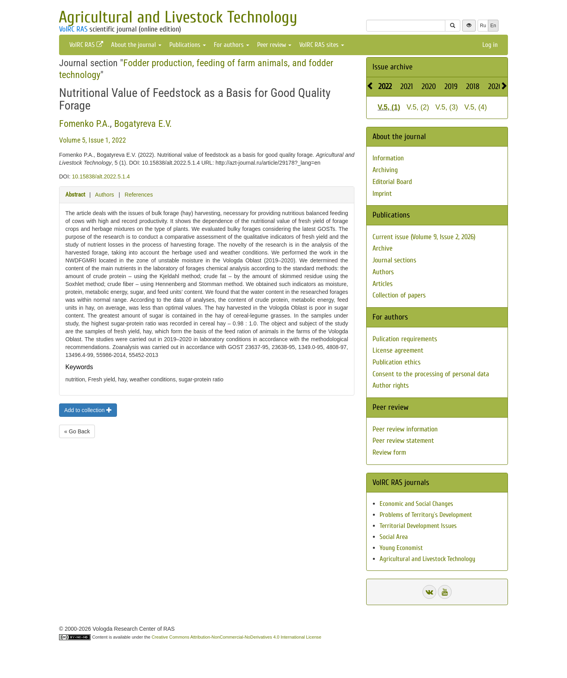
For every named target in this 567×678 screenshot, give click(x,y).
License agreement (397, 350)
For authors (231, 44)
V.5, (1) (389, 107)
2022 (385, 86)
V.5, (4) (475, 107)
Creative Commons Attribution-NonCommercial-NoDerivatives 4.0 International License (236, 637)
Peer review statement (403, 441)
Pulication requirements (404, 339)
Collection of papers (399, 295)
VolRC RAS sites (321, 44)
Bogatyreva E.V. (143, 123)
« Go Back (77, 431)
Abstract (75, 194)
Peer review (274, 44)
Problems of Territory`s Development (426, 514)
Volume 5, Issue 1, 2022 (92, 140)
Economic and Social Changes (416, 503)
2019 (451, 86)
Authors (104, 194)
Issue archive (392, 66)
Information (388, 158)
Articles (382, 284)
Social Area (394, 537)
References (139, 194)
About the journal (136, 44)
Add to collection (88, 410)
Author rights (390, 385)
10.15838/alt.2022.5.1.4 (101, 176)
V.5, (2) (417, 107)
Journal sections (394, 260)
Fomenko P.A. (84, 123)
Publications (187, 44)
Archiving (385, 170)
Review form (389, 452)
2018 (473, 86)
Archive (382, 248)
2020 (429, 86)
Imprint (382, 193)
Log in (490, 44)
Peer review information (405, 429)
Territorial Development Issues (418, 525)
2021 (406, 86)
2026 (495, 86)
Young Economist (401, 548)
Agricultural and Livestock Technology (178, 17)
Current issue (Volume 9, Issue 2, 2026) (423, 237)
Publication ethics (396, 362)
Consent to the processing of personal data (430, 374)
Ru (483, 25)
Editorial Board (392, 182)
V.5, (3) (446, 107)
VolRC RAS (73, 29)
